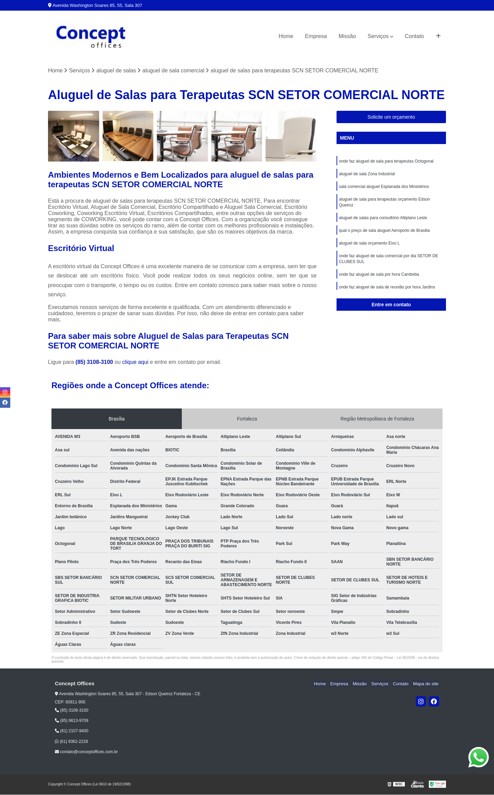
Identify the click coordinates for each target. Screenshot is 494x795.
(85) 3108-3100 (95, 362)
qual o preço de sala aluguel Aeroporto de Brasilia (384, 232)
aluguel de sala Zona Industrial (367, 174)
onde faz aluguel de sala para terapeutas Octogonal (386, 161)
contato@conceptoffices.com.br (86, 752)
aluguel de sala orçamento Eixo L (369, 246)
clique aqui (135, 362)
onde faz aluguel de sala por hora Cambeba (379, 278)
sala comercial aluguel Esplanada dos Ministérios (384, 187)
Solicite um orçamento (391, 117)
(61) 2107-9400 (71, 731)
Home (286, 36)
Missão (347, 36)
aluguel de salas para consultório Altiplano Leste (383, 219)
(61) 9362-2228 (71, 741)
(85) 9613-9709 (71, 721)
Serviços (378, 36)
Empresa (316, 36)
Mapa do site (426, 684)
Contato (414, 36)
